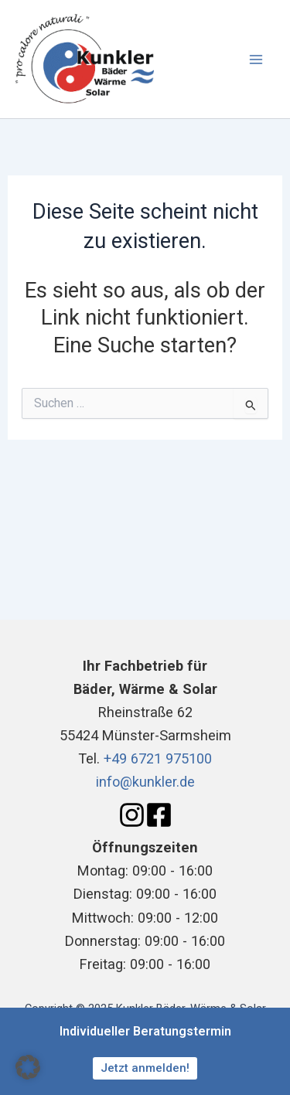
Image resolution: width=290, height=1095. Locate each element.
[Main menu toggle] (256, 59)
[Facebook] (158, 814)
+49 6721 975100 (158, 758)
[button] (28, 1067)
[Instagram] (131, 814)
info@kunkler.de (145, 782)
